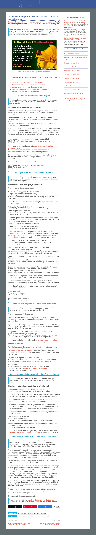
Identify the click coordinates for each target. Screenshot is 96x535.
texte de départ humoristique (22, 251)
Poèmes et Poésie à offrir (72, 71)
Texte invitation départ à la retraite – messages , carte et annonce (19, 523)
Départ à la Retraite (42, 516)
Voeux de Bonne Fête (71, 82)
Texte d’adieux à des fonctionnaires (25, 92)
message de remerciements (21, 351)
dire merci (37, 342)
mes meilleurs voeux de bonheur (34, 368)
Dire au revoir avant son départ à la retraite (28, 87)
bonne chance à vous (16, 237)
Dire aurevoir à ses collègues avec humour (28, 85)
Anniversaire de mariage (72, 86)
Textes (10, 22)
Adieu (19, 516)
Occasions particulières (71, 63)
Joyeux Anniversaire (67, 2)
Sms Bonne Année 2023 (72, 90)
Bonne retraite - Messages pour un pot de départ (34, 22)
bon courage (41, 237)
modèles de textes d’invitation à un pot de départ (33, 501)
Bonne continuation (29, 516)
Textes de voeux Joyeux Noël (73, 93)
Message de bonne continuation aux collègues (29, 89)
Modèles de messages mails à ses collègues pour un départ (49, 523)
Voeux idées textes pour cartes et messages (23, 2)
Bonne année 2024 (14, 6)
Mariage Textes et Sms (71, 78)
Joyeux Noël (28, 6)
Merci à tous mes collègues (18, 139)
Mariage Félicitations (49, 2)
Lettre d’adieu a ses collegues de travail (27, 82)
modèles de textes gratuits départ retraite (26, 432)
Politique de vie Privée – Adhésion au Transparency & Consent (75, 99)
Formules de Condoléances (73, 67)
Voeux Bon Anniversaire (71, 54)
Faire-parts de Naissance (72, 74)
